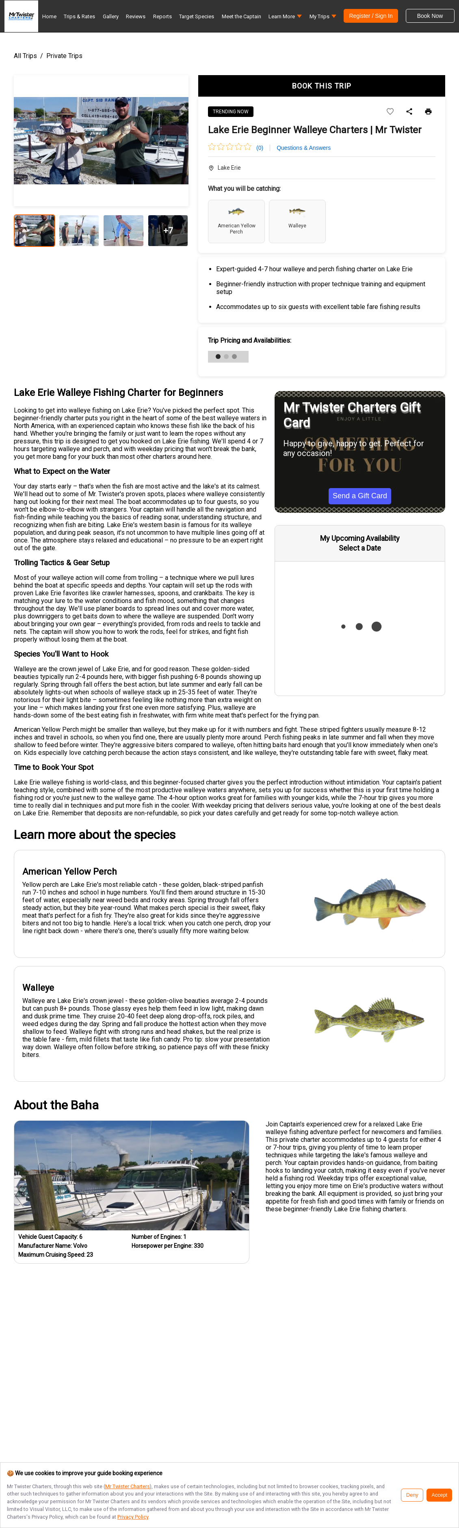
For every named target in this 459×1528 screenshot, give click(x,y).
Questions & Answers (304, 148)
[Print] (428, 112)
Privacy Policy (132, 1517)
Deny (412, 1495)
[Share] (409, 112)
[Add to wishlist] (390, 112)
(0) (259, 148)
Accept (439, 1495)
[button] (285, 18)
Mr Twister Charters (127, 1486)
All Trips (25, 56)
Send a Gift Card (360, 496)
